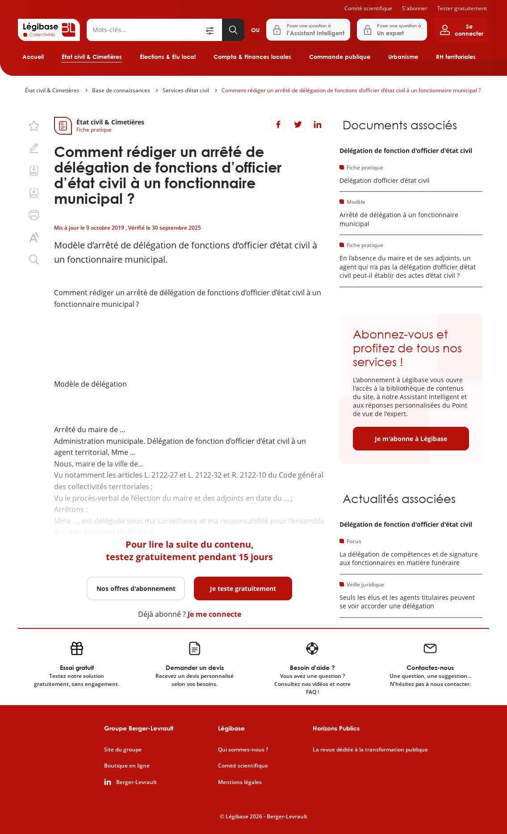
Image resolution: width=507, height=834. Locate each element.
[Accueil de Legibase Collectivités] (49, 30)
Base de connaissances (121, 90)
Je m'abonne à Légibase (411, 438)
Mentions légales (240, 782)
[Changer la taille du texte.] (34, 237)
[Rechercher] (145, 30)
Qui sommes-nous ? (243, 749)
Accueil (33, 56)
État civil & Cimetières (92, 56)
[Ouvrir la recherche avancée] (213, 30)
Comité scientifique (368, 8)
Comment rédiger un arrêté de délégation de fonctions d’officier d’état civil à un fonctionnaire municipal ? (351, 90)
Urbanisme (403, 56)
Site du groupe (123, 749)
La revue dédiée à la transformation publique (370, 749)
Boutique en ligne (127, 765)
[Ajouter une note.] (34, 148)
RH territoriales (456, 56)
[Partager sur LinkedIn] (317, 124)
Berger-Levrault (136, 782)
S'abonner (414, 8)
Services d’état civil (186, 90)
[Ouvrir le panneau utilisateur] (461, 30)
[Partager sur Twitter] (298, 124)
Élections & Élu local (168, 56)
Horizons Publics (336, 728)
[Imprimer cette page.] (34, 215)
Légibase (231, 728)
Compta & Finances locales (252, 56)
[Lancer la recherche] (233, 30)
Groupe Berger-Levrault (138, 728)
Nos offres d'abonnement (136, 588)
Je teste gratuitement (243, 588)
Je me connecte (214, 614)
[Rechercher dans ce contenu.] (34, 259)
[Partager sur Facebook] (278, 124)
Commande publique (339, 56)
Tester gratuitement (462, 8)
